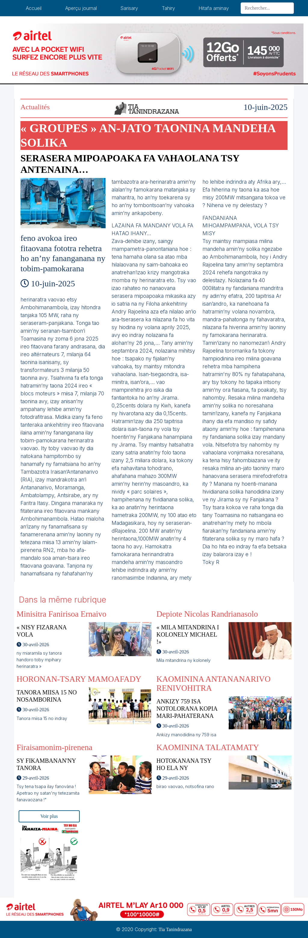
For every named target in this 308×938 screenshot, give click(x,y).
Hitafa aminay (214, 8)
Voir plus (49, 816)
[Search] (267, 8)
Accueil (34, 8)
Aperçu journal (81, 8)
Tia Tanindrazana (175, 929)
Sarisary (129, 8)
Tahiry (168, 8)
